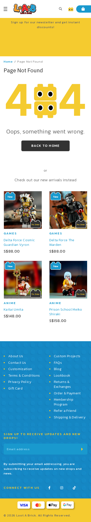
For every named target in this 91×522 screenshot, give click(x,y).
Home (8, 61)
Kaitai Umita (13, 309)
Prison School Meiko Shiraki (65, 312)
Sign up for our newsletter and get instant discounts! (45, 24)
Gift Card (15, 388)
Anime (10, 303)
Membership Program (64, 402)
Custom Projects (67, 356)
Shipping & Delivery (70, 417)
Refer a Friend (65, 410)
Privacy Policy (19, 382)
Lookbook (62, 375)
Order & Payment (67, 393)
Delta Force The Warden (61, 242)
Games (10, 233)
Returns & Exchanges (62, 384)
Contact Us (17, 362)
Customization (20, 369)
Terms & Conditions (24, 375)
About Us (15, 356)
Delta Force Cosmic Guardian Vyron (19, 242)
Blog (57, 369)
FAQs (58, 362)
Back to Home (45, 145)
